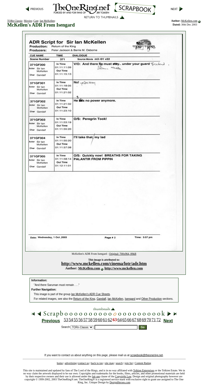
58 (90, 319)
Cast (36, 20)
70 (149, 319)
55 (76, 319)
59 (95, 319)
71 (154, 319)
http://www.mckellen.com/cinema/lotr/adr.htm (104, 263)
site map (109, 363)
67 (134, 319)
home (60, 363)
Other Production (151, 298)
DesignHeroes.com (120, 382)
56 (81, 319)
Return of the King (84, 298)
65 (124, 319)
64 (120, 319)
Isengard (130, 298)
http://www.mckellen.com (124, 268)
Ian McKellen (47, 20)
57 (85, 319)
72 (159, 319)
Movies (28, 20)
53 (66, 319)
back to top (97, 363)
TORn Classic (14, 20)
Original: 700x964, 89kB (122, 253)
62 (110, 319)
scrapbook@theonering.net (146, 355)
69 (144, 319)
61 (105, 319)
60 (100, 319)
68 (139, 319)
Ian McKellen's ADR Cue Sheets (90, 294)
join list (129, 363)
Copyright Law (123, 376)
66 (129, 319)
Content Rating (143, 363)
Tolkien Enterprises (143, 370)
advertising (71, 363)
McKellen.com (189, 20)
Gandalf (101, 298)
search (119, 363)
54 (71, 319)
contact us (83, 363)
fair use (96, 376)
